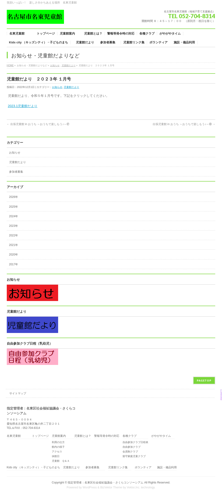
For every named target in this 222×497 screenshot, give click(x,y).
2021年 (13, 245)
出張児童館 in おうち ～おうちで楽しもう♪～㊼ (38, 124)
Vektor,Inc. (133, 487)
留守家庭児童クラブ (134, 456)
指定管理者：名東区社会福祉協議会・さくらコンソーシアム (105, 482)
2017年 (13, 264)
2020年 (13, 254)
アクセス (57, 451)
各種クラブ (130, 436)
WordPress (90, 487)
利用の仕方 (58, 442)
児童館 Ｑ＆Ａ (61, 460)
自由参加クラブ (132, 446)
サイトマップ (17, 393)
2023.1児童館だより (23, 106)
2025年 (13, 206)
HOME (10, 65)
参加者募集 (16, 171)
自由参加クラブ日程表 (135, 442)
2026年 (13, 197)
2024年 (13, 216)
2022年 (13, 235)
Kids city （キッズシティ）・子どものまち (33, 467)
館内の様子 (58, 446)
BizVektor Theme (111, 487)
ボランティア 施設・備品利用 (156, 467)
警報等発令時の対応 (106, 436)
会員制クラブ (130, 451)
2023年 (13, 226)
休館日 (56, 456)
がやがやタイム (161, 436)
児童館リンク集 (118, 467)
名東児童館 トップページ (28, 436)
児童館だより (69, 65)
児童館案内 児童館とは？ (71, 436)
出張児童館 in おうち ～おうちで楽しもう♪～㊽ (184, 124)
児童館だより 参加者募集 (84, 467)
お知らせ (55, 65)
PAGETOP (204, 380)
